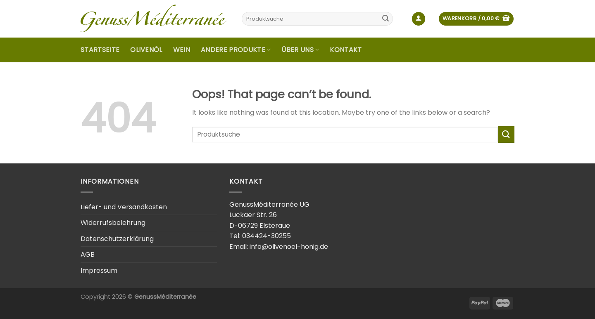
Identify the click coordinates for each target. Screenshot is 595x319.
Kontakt (346, 49)
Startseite (100, 49)
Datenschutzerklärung (117, 238)
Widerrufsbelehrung (113, 222)
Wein (181, 49)
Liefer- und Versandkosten (124, 207)
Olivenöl (146, 49)
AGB (88, 254)
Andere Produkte (236, 49)
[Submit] (385, 19)
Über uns (300, 49)
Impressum (99, 270)
